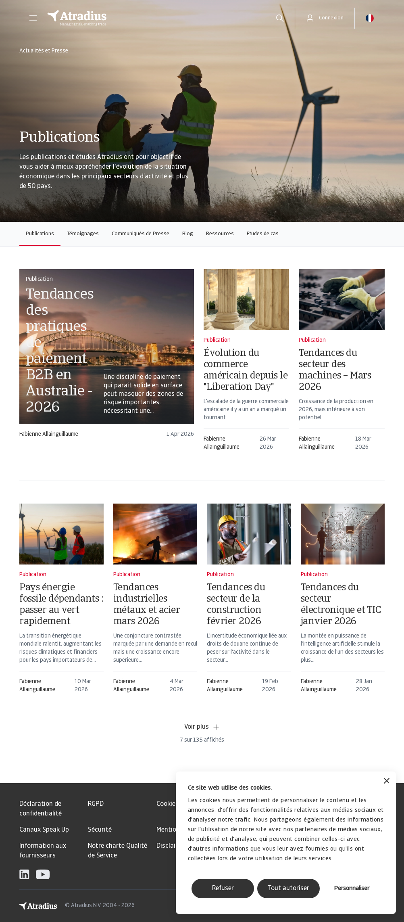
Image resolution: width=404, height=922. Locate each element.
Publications (40, 233)
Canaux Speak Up (44, 830)
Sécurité (100, 830)
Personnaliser (351, 889)
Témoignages (83, 233)
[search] (280, 18)
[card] (106, 350)
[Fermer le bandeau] (386, 782)
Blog (187, 233)
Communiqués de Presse (140, 233)
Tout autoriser (288, 888)
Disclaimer (171, 846)
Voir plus (202, 727)
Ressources (220, 233)
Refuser (223, 888)
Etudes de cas (263, 233)
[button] (33, 18)
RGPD (96, 804)
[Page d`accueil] (152, 18)
